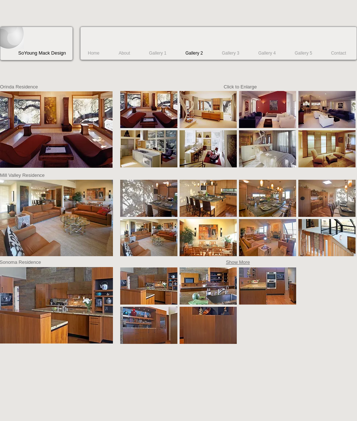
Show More (238, 262)
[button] (148, 109)
